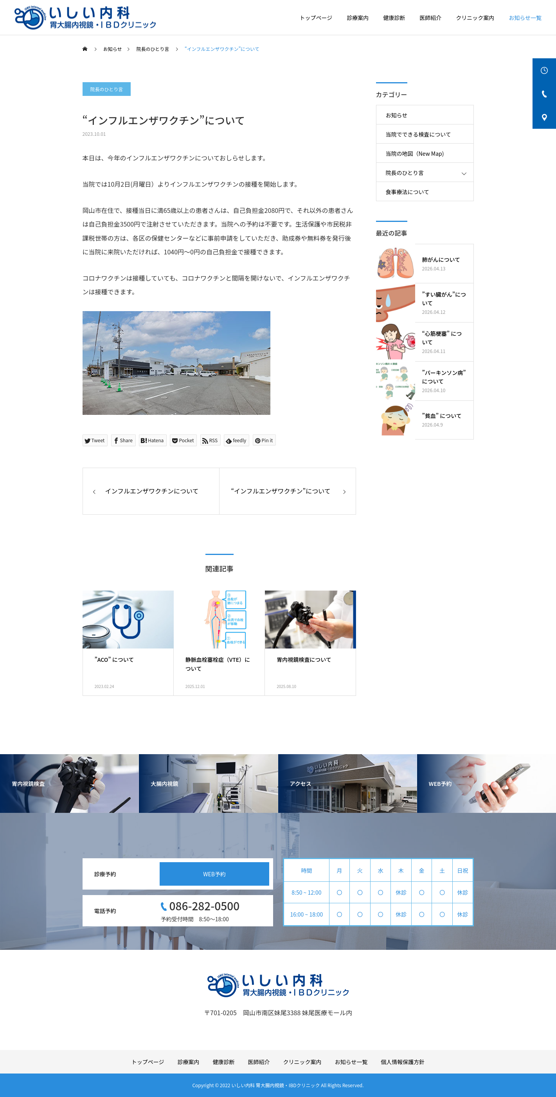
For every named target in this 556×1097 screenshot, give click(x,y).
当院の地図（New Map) (415, 153)
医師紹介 (430, 18)
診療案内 (358, 18)
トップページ (316, 18)
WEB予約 (214, 874)
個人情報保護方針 (403, 1062)
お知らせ (397, 115)
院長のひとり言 (106, 89)
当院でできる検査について (418, 134)
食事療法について (408, 192)
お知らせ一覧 (525, 18)
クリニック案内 (475, 18)
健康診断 (394, 18)
